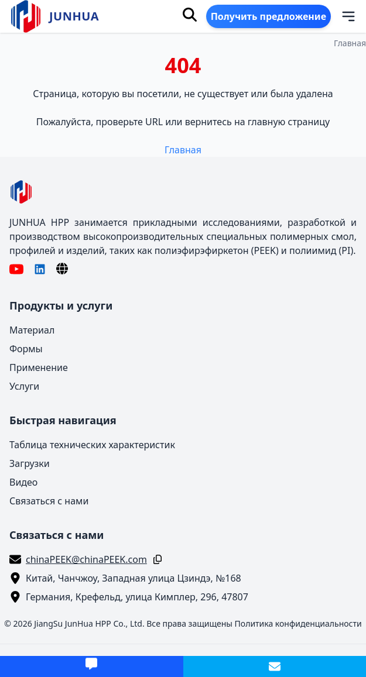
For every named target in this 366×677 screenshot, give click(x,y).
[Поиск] (190, 15)
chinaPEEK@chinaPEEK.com (86, 559)
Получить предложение (268, 16)
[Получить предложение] (91, 666)
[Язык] (62, 268)
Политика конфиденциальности (298, 623)
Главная (350, 43)
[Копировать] (155, 559)
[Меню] (341, 16)
